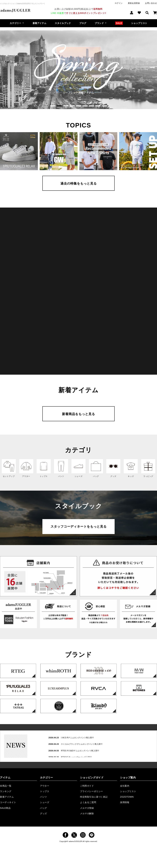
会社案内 (124, 786)
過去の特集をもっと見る (78, 183)
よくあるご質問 (88, 802)
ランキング (5, 791)
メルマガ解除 (87, 813)
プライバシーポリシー (91, 791)
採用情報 (124, 802)
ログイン (119, 3)
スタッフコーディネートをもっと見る (79, 526)
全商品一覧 (5, 786)
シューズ (44, 802)
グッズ (43, 813)
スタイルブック (63, 23)
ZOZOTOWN (127, 797)
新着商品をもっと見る (78, 414)
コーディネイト (8, 802)
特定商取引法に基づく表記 (94, 797)
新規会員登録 (134, 3)
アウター (44, 786)
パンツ (43, 797)
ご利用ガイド (87, 786)
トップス (44, 791)
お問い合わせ (151, 3)
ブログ (82, 23)
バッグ (43, 808)
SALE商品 (5, 808)
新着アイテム (39, 23)
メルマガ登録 (87, 808)
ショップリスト (139, 23)
